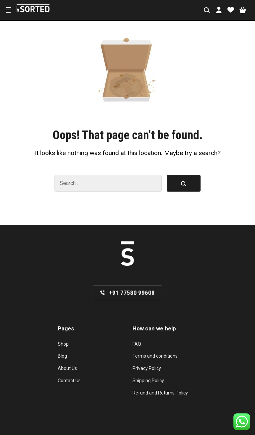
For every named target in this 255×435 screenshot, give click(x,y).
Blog (62, 356)
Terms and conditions (155, 356)
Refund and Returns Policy (160, 392)
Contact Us (69, 380)
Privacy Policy (146, 368)
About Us (67, 368)
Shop (63, 344)
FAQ (136, 344)
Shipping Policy (148, 380)
